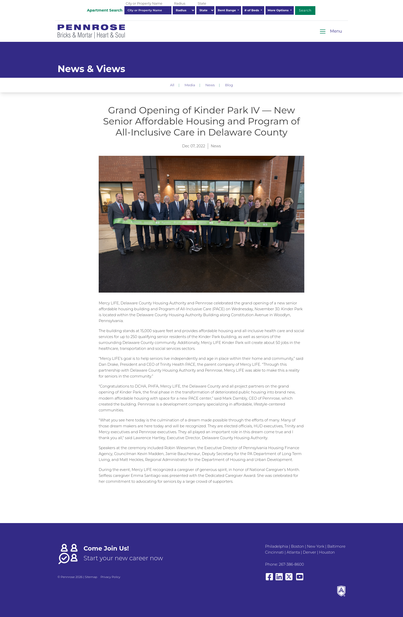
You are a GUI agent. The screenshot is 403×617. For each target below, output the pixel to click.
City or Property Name (144, 3)
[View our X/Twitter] (290, 579)
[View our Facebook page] (269, 579)
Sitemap (91, 577)
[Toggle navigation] (330, 31)
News (210, 85)
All (172, 85)
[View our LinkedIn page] (279, 579)
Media (190, 85)
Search (305, 10)
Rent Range (227, 10)
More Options (278, 10)
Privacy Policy (110, 577)
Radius (179, 3)
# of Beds (252, 10)
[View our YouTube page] (299, 579)
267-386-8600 (291, 564)
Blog (229, 85)
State (202, 3)
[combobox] (147, 10)
